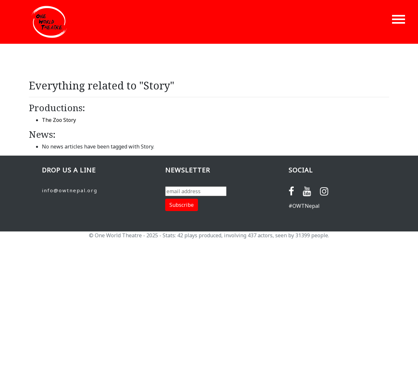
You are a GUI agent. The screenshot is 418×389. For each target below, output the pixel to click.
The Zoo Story (59, 120)
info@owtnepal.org (69, 190)
